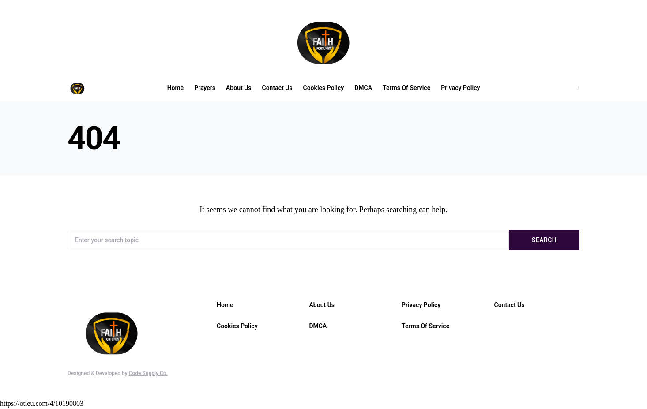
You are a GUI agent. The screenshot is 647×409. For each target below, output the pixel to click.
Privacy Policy (421, 304)
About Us (322, 304)
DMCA (318, 326)
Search (544, 240)
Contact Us (509, 304)
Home (225, 304)
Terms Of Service (425, 326)
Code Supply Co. (148, 373)
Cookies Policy (237, 326)
